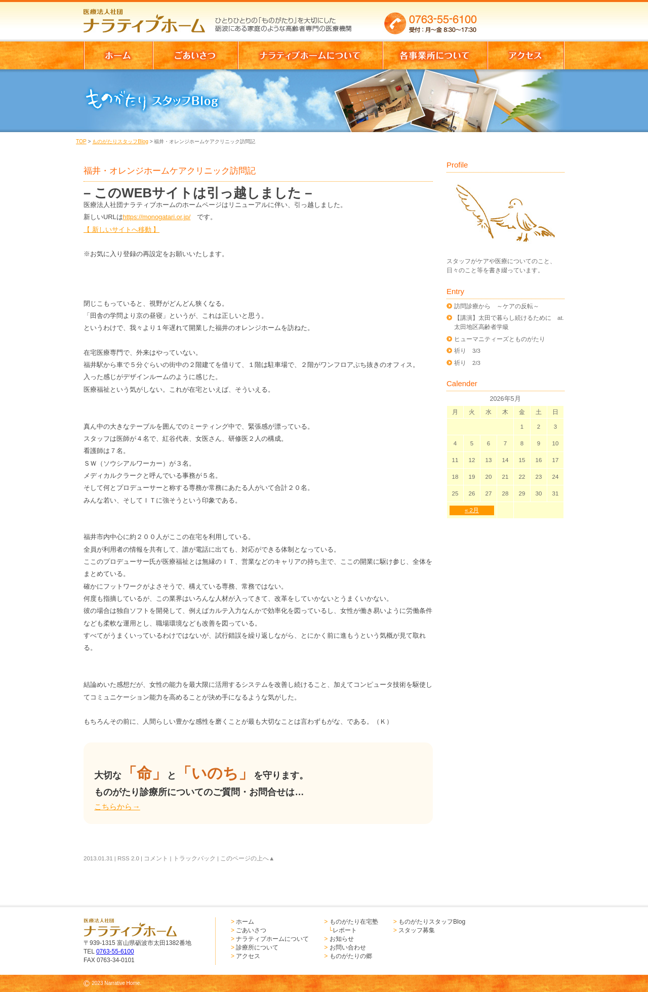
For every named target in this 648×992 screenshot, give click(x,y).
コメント (156, 858)
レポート (345, 930)
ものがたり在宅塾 (354, 921)
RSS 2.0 (128, 858)
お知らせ (342, 938)
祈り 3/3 (467, 351)
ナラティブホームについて (272, 938)
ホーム (245, 921)
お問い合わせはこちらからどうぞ (525, 17)
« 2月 (472, 510)
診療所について (257, 947)
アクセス (248, 956)
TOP (81, 141)
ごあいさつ (251, 930)
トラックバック (194, 858)
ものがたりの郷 (351, 956)
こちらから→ (117, 806)
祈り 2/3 (467, 363)
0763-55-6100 (115, 951)
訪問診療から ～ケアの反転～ (496, 306)
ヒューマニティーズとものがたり (499, 339)
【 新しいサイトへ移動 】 (121, 229)
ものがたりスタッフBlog (120, 141)
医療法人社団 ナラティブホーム (149, 17)
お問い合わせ (348, 947)
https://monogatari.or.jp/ (157, 217)
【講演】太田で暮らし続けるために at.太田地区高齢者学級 (509, 322)
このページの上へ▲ (247, 858)
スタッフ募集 (416, 930)
